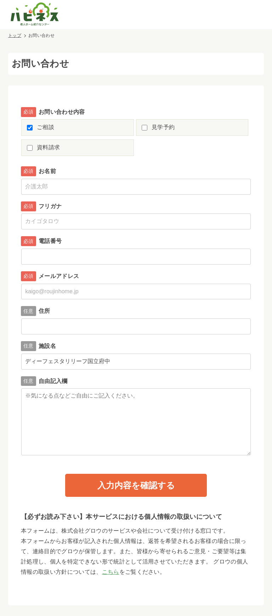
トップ (14, 35)
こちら (110, 572)
